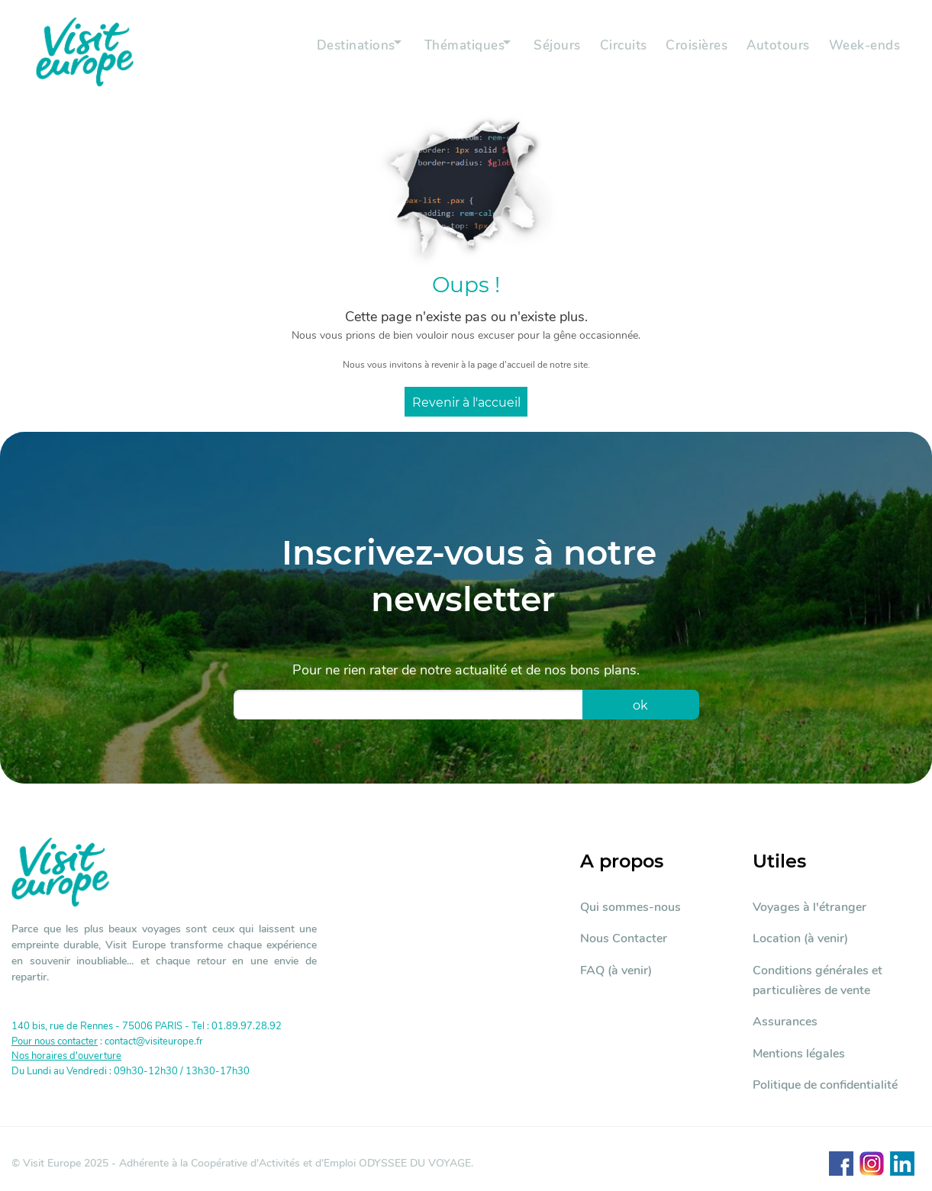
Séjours (538, 51)
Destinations (318, 51)
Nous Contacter (623, 938)
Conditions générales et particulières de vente (817, 980)
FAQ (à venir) (616, 970)
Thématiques (435, 51)
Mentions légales (799, 1053)
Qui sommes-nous (630, 907)
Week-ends (861, 51)
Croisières (685, 51)
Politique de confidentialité (825, 1085)
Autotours (770, 51)
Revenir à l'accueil (466, 402)
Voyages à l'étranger (809, 907)
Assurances (785, 1021)
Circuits (607, 51)
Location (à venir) (800, 938)
